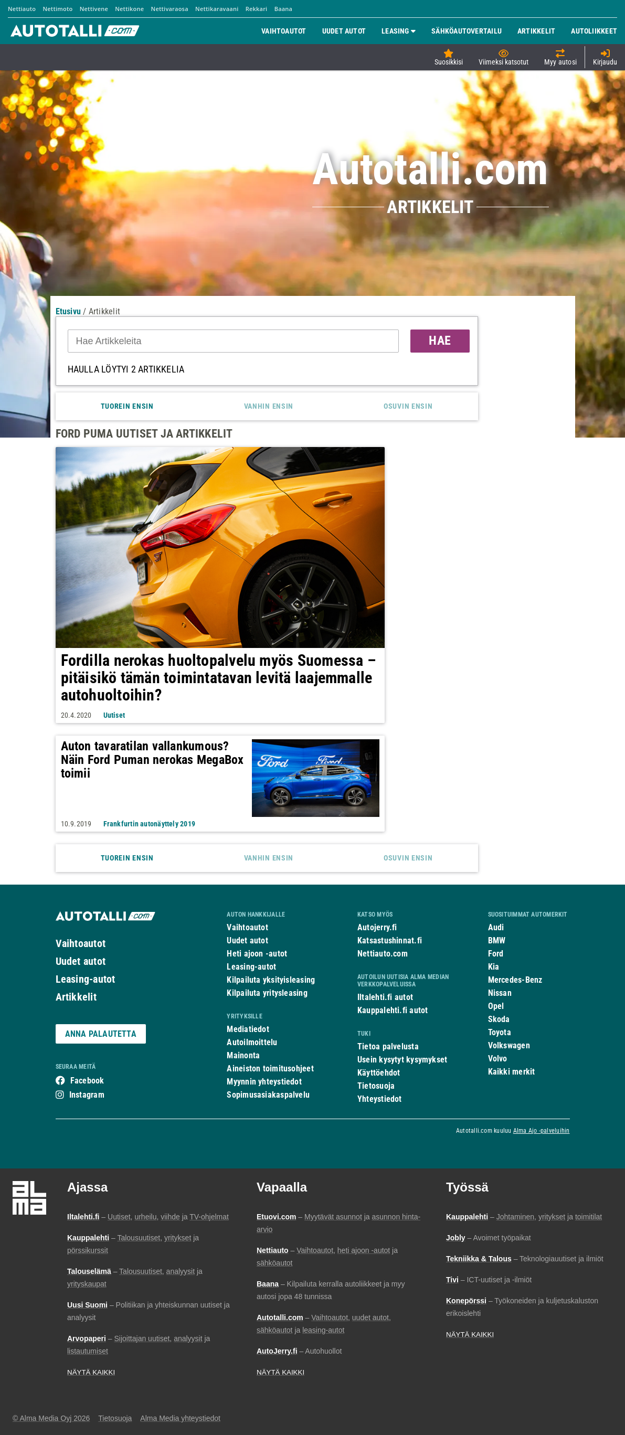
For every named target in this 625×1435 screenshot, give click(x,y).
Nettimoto (57, 9)
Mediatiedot (248, 1029)
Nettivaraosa (169, 9)
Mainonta (243, 1055)
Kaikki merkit (511, 1072)
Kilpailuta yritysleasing (267, 993)
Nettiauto (22, 9)
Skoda (499, 1019)
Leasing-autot (85, 979)
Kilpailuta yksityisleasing (271, 980)
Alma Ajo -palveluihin (541, 1130)
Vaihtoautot (80, 943)
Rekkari (257, 9)
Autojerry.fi (377, 927)
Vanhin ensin (268, 406)
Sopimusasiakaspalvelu (268, 1095)
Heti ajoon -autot (257, 954)
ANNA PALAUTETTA (100, 1034)
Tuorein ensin (127, 406)
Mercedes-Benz (515, 980)
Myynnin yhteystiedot (264, 1082)
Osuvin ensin (408, 406)
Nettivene (94, 9)
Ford (496, 954)
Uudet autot (80, 961)
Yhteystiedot (379, 1099)
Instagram (86, 1095)
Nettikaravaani (216, 9)
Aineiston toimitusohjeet (270, 1068)
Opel (496, 1006)
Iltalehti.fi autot (385, 997)
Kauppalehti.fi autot (392, 1010)
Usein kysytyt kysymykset (402, 1060)
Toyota (499, 1032)
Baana (283, 9)
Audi (496, 927)
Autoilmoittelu (252, 1042)
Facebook (87, 1081)
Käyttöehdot (378, 1073)
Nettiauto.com (382, 954)
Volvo (497, 1059)
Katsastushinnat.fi (389, 940)
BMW (497, 940)
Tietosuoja (376, 1086)
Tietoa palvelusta (388, 1046)
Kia (494, 967)
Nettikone (129, 9)
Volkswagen (509, 1045)
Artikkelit (76, 997)
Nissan (500, 993)
